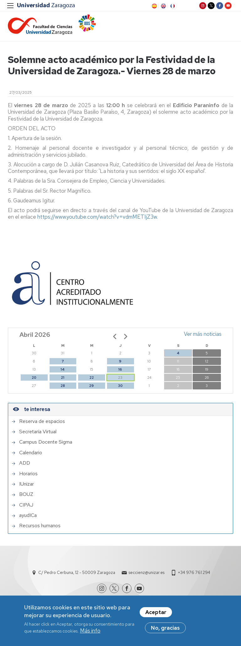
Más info (90, 633)
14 (63, 369)
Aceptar (155, 615)
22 (91, 377)
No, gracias (165, 630)
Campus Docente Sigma (45, 442)
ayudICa (28, 515)
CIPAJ (26, 505)
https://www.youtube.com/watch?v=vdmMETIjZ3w (97, 216)
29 (91, 385)
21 (62, 377)
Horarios (28, 474)
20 (34, 377)
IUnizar (26, 484)
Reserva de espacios (42, 421)
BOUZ (26, 494)
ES (153, 6)
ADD (24, 463)
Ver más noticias (203, 334)
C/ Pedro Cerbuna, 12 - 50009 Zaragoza (76, 572)
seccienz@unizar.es (146, 572)
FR (172, 6)
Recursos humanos (40, 526)
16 (120, 369)
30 (120, 385)
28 (63, 385)
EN (162, 6)
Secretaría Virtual (37, 432)
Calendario (30, 453)
